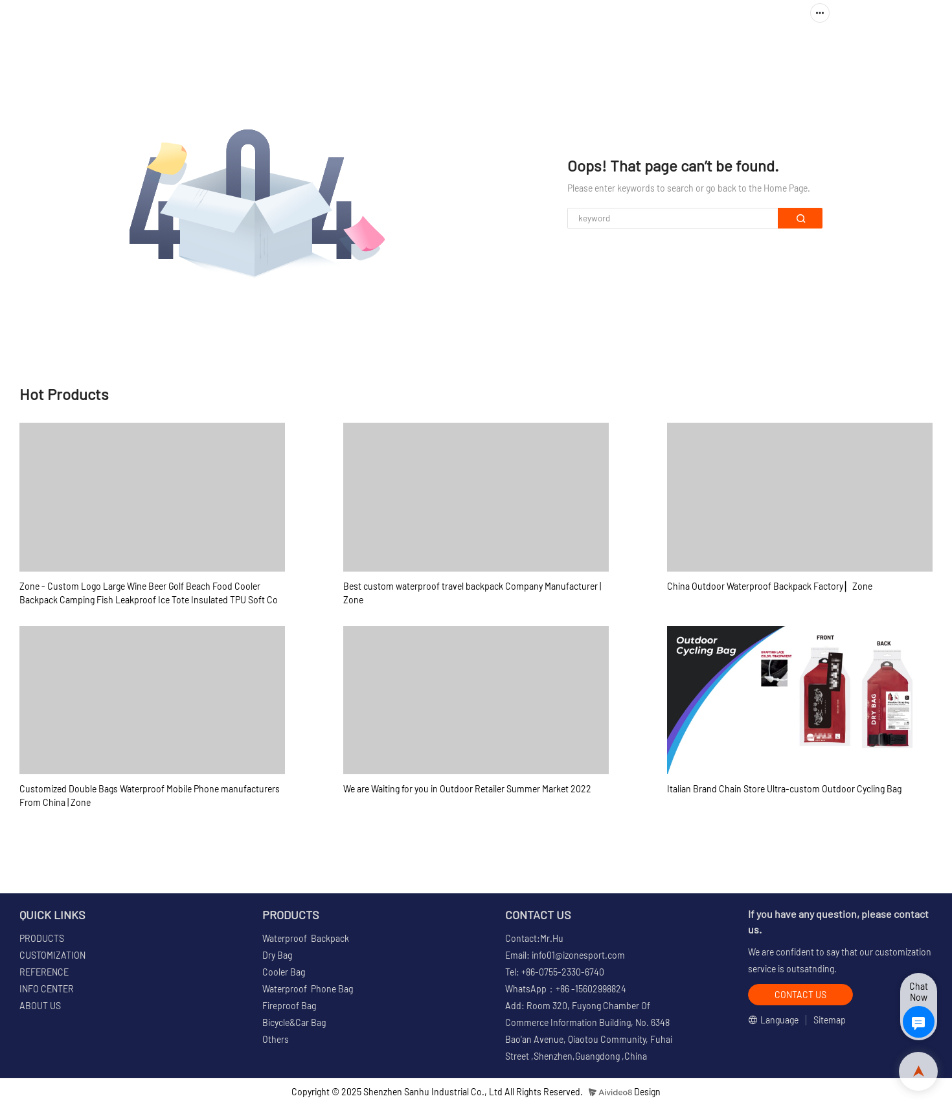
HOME (387, 49)
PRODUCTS (451, 49)
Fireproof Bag (289, 1005)
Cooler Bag (283, 971)
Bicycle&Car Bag (294, 1022)
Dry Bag (277, 955)
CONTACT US (900, 49)
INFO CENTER (729, 49)
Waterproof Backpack (305, 938)
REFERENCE (643, 49)
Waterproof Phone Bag (307, 988)
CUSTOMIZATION (551, 49)
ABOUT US (822, 49)
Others (275, 1039)
